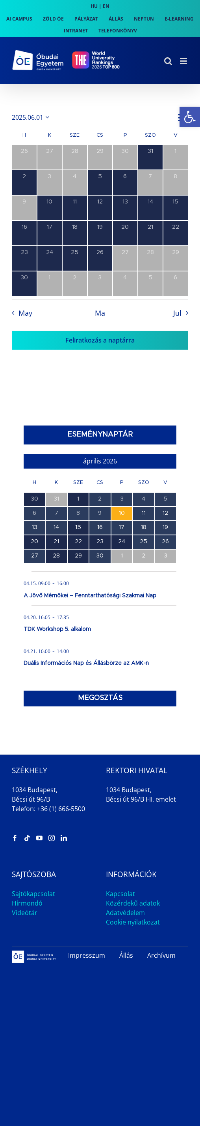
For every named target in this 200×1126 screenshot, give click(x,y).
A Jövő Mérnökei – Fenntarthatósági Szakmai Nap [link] (90, 596)
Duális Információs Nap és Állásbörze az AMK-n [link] (86, 663)
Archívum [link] (161, 955)
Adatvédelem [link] (125, 912)
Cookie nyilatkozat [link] (133, 922)
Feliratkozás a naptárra (100, 340)
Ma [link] (100, 313)
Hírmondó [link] (27, 903)
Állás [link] (126, 955)
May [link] (25, 313)
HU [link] (94, 6)
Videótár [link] (24, 912)
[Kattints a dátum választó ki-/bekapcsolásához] (32, 117)
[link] (190, 117)
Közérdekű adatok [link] (133, 903)
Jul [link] (177, 313)
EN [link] (106, 6)
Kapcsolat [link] (120, 893)
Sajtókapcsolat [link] (33, 893)
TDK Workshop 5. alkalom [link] (57, 629)
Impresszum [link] (86, 955)
